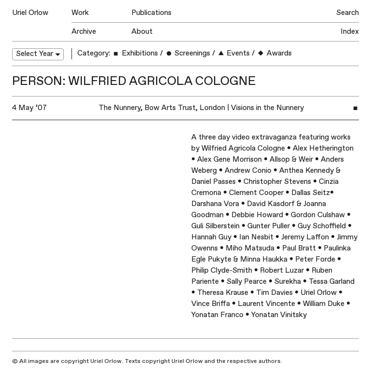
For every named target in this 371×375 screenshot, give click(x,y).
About (142, 31)
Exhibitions (134, 53)
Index (350, 31)
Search (347, 12)
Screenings (187, 53)
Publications (151, 12)
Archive (83, 31)
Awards (274, 53)
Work (80, 12)
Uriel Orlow (30, 12)
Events (233, 53)
